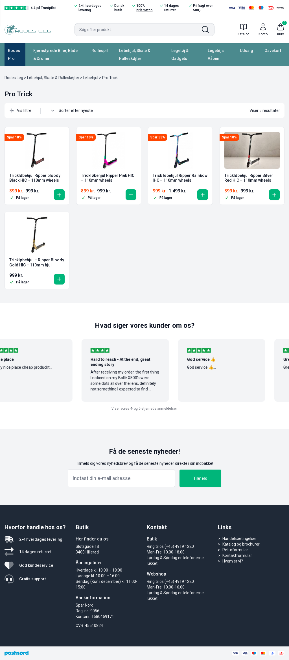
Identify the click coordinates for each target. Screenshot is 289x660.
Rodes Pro (14, 54)
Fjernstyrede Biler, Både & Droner (55, 54)
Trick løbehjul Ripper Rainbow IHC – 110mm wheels (180, 178)
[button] (59, 194)
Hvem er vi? (232, 561)
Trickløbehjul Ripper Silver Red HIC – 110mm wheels (248, 178)
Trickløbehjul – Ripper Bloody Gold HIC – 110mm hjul (36, 262)
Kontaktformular (237, 555)
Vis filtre (20, 110)
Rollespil (99, 50)
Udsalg (246, 50)
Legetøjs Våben (216, 54)
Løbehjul (90, 77)
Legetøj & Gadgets (180, 54)
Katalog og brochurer (241, 544)
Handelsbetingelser (239, 538)
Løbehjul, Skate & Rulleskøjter (134, 54)
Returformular (235, 550)
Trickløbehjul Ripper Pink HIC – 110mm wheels (107, 178)
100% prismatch (142, 7)
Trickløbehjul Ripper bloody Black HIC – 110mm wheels (34, 178)
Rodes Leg (14, 77)
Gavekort (272, 50)
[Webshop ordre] (79, 110)
